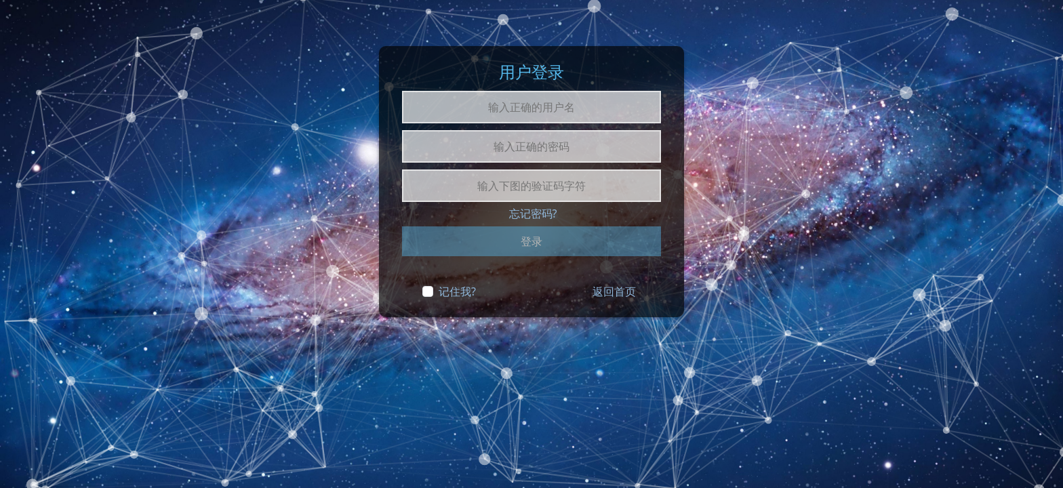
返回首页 (614, 291)
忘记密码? (533, 213)
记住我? (457, 291)
